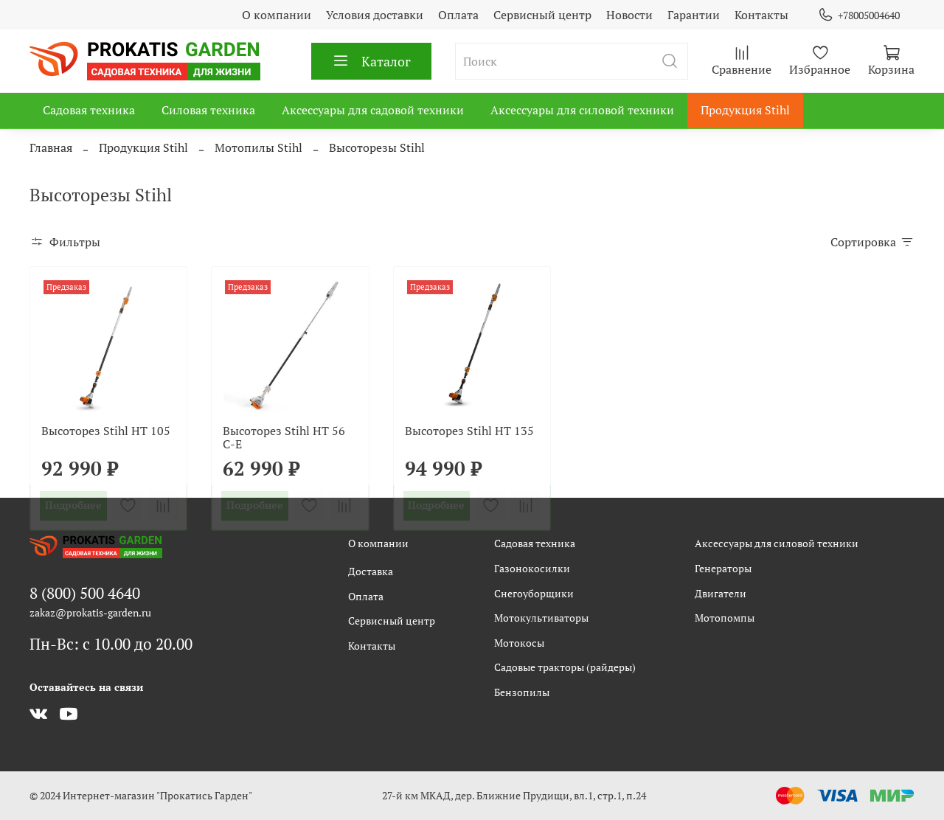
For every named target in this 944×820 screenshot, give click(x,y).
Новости (629, 15)
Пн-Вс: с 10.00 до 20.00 (111, 643)
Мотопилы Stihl (258, 147)
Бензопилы (521, 692)
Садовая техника (89, 110)
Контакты (761, 15)
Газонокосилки (532, 568)
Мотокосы (519, 643)
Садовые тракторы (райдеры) (565, 667)
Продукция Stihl (745, 110)
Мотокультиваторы (541, 618)
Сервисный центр (542, 15)
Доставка (370, 571)
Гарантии (693, 15)
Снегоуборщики (534, 593)
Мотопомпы (724, 618)
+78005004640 (859, 15)
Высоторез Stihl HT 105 (105, 431)
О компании (276, 15)
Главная (51, 147)
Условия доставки (374, 15)
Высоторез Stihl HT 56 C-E (284, 437)
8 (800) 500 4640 (85, 593)
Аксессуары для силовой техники (582, 110)
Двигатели (720, 593)
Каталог (371, 61)
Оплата (458, 15)
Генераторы (723, 568)
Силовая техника (208, 110)
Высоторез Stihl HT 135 (469, 431)
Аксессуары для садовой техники (373, 110)
